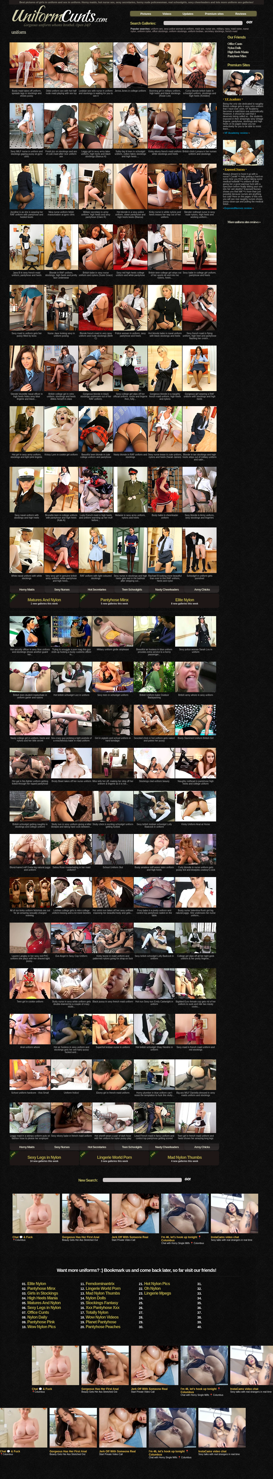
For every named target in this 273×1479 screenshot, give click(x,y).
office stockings (160, 31)
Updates (188, 13)
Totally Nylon (97, 1312)
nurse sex (210, 29)
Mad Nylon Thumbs (185, 1157)
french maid (231, 31)
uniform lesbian (195, 31)
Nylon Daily (37, 1317)
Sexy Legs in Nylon (44, 1157)
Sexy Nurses (61, 589)
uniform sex (157, 29)
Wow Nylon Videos (102, 1317)
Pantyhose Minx (114, 600)
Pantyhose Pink (41, 1322)
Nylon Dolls (234, 48)
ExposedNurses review (238, 208)
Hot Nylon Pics (157, 1283)
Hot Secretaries (97, 589)
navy (227, 29)
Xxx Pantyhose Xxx (102, 1307)
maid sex (199, 29)
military (220, 29)
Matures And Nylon (44, 600)
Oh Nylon (152, 1288)
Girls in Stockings (42, 1293)
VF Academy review (236, 133)
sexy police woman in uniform (179, 29)
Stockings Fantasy (102, 1303)
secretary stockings (214, 31)
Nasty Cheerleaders (167, 589)
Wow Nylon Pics (41, 1326)
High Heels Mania (238, 52)
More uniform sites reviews (243, 222)
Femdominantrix (100, 1283)
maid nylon (236, 29)
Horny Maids (26, 589)
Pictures (145, 13)
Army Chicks (202, 589)
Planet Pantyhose (101, 1322)
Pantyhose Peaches (103, 1326)
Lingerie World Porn (114, 1157)
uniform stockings (178, 31)
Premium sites (214, 13)
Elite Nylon (184, 600)
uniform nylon (144, 31)
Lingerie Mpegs (157, 1293)
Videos (166, 13)
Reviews (240, 13)
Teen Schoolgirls (132, 589)
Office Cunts (235, 44)
